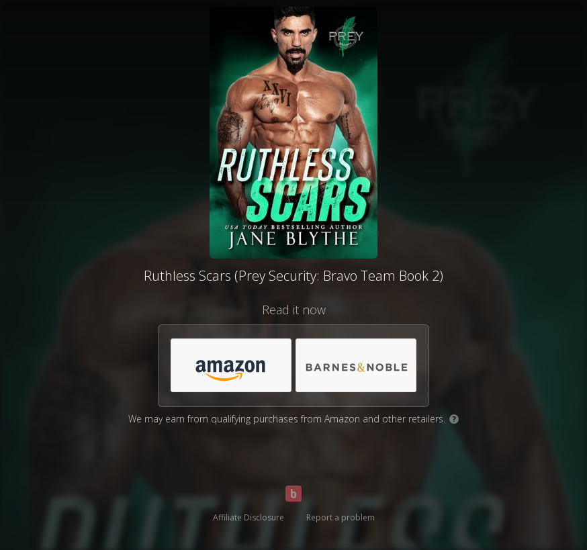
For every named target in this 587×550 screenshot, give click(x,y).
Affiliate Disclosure (248, 517)
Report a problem (340, 517)
